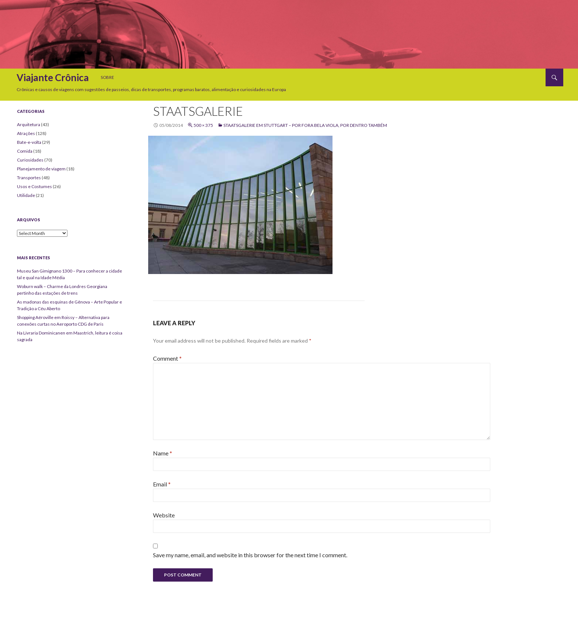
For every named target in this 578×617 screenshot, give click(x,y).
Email (162, 484)
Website (164, 515)
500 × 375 (203, 125)
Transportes (29, 177)
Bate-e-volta (29, 142)
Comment (167, 358)
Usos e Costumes (34, 186)
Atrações (26, 133)
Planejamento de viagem (41, 168)
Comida (24, 151)
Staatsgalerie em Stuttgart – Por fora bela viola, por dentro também (305, 125)
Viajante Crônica (53, 77)
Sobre (107, 77)
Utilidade (26, 195)
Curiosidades (30, 160)
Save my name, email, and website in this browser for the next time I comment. (250, 554)
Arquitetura (28, 124)
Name (162, 453)
